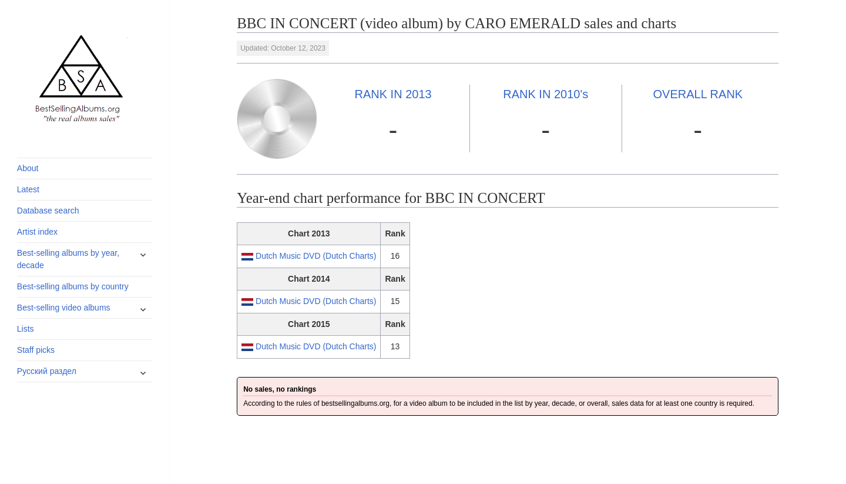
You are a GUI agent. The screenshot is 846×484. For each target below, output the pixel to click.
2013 (392, 94)
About (28, 168)
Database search (48, 210)
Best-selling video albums (63, 307)
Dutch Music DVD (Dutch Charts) (316, 256)
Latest (28, 189)
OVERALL (698, 94)
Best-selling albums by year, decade (68, 259)
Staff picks (36, 350)
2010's (545, 94)
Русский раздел (46, 371)
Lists (25, 328)
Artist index (37, 231)
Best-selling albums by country (73, 286)
